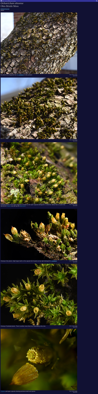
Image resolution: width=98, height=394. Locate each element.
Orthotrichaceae (5, 9)
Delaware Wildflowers (8, 1)
